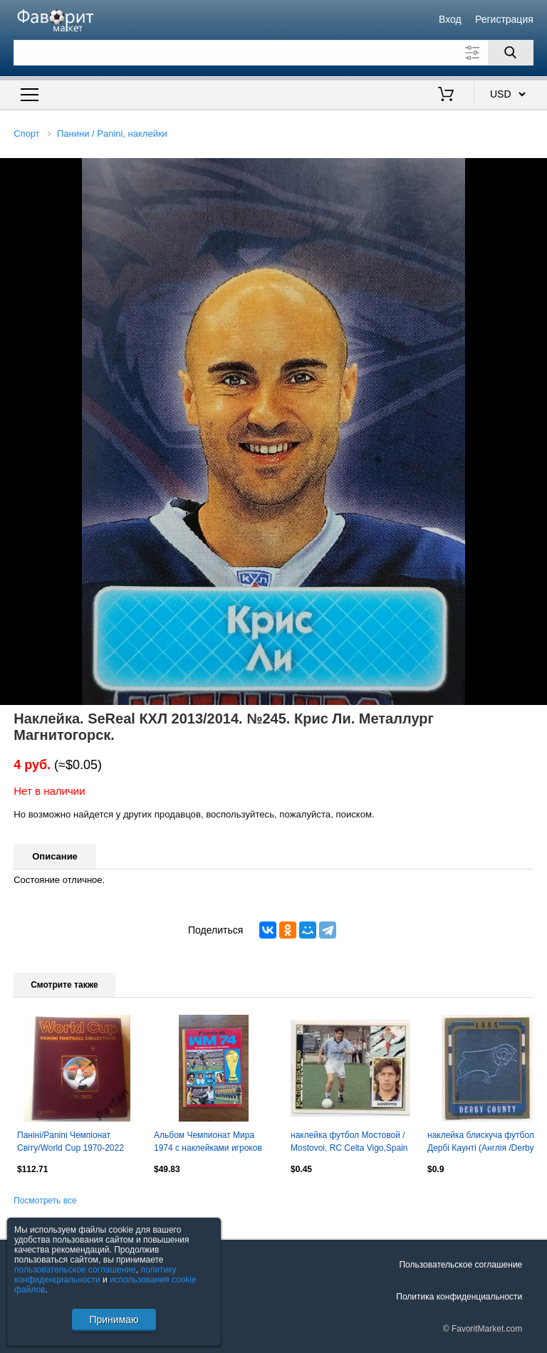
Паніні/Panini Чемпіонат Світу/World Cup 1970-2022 (70, 1141)
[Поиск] (510, 53)
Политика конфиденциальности (459, 1297)
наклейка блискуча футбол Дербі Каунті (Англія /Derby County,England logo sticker (480, 1143)
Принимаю (113, 1319)
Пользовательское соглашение (460, 1265)
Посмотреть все (45, 1201)
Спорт (27, 133)
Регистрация (504, 19)
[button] (534, 171)
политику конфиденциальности (95, 1275)
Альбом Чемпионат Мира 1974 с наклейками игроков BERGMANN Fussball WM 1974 (208, 1143)
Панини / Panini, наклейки (112, 133)
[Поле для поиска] (273, 53)
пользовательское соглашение (75, 1270)
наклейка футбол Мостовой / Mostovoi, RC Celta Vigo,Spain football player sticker (349, 1143)
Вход (450, 19)
